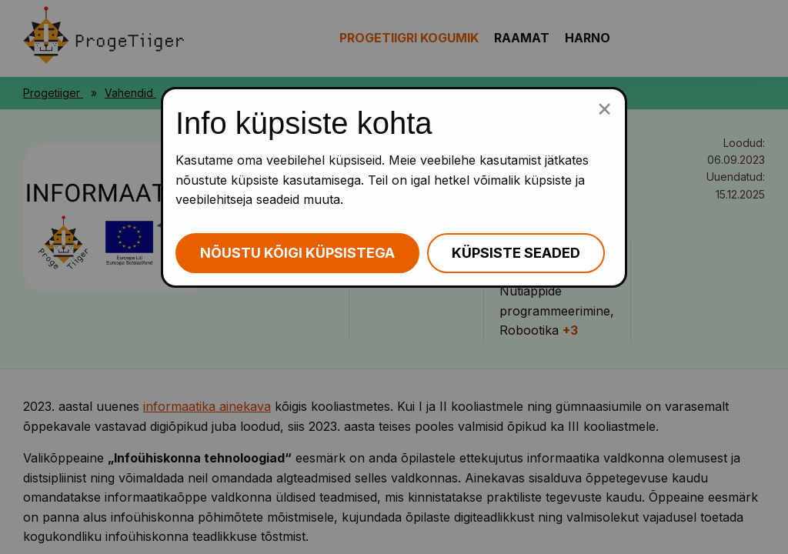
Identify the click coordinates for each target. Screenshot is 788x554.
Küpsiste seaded (516, 253)
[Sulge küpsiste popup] (604, 107)
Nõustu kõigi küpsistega (297, 253)
